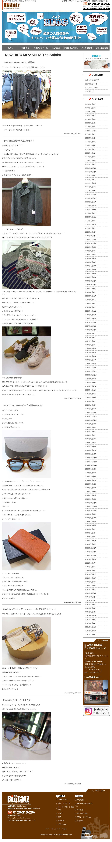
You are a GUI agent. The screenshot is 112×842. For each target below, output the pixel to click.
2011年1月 (89, 634)
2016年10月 (89, 375)
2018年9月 (89, 288)
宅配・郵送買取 (82, 813)
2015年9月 (89, 424)
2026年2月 (89, 112)
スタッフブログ (90, 80)
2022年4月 (89, 153)
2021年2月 (89, 191)
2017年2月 (89, 360)
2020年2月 (89, 228)
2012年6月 (89, 570)
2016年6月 (89, 390)
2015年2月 (89, 450)
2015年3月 (89, 446)
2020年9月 (89, 202)
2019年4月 (89, 266)
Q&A (59, 817)
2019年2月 (89, 273)
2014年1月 (89, 499)
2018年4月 (89, 307)
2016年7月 (89, 386)
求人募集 (88, 91)
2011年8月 (89, 608)
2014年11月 (89, 461)
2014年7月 (89, 476)
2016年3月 (89, 401)
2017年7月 (89, 341)
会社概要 (61, 820)
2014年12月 (89, 458)
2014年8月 (89, 473)
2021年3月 (89, 187)
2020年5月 (89, 217)
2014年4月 (89, 488)
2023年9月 (89, 134)
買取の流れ (80, 800)
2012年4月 (89, 578)
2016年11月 (89, 371)
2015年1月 (89, 454)
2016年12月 (89, 367)
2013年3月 (89, 537)
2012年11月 (89, 552)
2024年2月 (89, 127)
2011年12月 (89, 593)
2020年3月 (89, 224)
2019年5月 (89, 262)
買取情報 (88, 84)
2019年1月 (89, 277)
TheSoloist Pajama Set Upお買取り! (19, 62)
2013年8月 (89, 518)
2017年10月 (89, 330)
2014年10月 (89, 465)
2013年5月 (89, 529)
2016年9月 (89, 379)
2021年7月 (89, 175)
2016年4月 (89, 397)
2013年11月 (89, 506)
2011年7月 (89, 612)
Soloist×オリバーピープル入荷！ (17, 700)
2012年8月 (89, 563)
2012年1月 (89, 589)
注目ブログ (89, 87)
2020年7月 (89, 209)
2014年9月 (89, 469)
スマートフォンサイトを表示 (56, 829)
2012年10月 (89, 555)
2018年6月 (89, 300)
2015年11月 (89, 416)
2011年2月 (89, 631)
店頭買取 (79, 821)
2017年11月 (89, 326)
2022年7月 (89, 145)
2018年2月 (89, 315)
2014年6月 (89, 480)
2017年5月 (89, 348)
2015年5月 (89, 439)
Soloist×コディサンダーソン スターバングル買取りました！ (29, 609)
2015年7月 (89, 431)
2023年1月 (89, 142)
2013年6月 (89, 525)
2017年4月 (89, 352)
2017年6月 (89, 345)
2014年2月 (89, 495)
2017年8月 (89, 337)
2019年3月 (89, 269)
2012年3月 (89, 582)
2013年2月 (89, 540)
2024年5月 (89, 123)
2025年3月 (89, 115)
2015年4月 (89, 443)
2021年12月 (89, 168)
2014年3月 (89, 491)
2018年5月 (89, 303)
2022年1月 (89, 164)
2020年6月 (89, 213)
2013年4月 (89, 533)
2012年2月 (89, 585)
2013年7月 (89, 522)
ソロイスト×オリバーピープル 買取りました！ (23, 405)
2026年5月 (89, 104)
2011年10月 (89, 600)
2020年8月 (89, 206)
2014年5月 (89, 484)
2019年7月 (89, 254)
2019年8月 (89, 251)
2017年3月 (89, 356)
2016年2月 (89, 405)
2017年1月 (89, 364)
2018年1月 (89, 318)
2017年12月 (89, 322)
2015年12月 (89, 412)
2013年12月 (89, 503)
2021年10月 (89, 172)
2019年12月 (89, 236)
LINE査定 (79, 810)
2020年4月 (89, 221)
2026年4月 (89, 108)
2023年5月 (89, 138)
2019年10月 (89, 243)
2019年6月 (89, 258)
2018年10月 (89, 285)
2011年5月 (89, 619)
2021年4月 (89, 183)
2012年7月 (89, 567)
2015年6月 (89, 435)
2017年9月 (89, 333)
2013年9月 (89, 514)
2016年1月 (89, 409)
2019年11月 (89, 239)
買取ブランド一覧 (64, 803)
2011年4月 (89, 623)
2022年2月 (89, 160)
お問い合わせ (62, 824)
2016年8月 (89, 382)
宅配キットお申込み (83, 817)
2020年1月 (89, 232)
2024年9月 (89, 119)
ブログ (60, 813)
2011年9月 (89, 604)
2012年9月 (89, 559)
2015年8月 (89, 427)
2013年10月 (89, 510)
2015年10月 (89, 420)
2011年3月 (89, 627)
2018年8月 (89, 292)
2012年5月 (89, 574)
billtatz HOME (63, 800)
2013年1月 (89, 544)
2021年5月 (89, 179)
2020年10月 (89, 198)
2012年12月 (89, 548)
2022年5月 (89, 149)
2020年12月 (89, 194)
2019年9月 (89, 247)
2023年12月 (89, 130)
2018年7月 (89, 296)
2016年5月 (89, 394)
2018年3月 (89, 311)
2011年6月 (89, 616)
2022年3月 (89, 157)
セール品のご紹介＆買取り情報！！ (18, 141)
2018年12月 (89, 281)
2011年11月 (89, 597)
